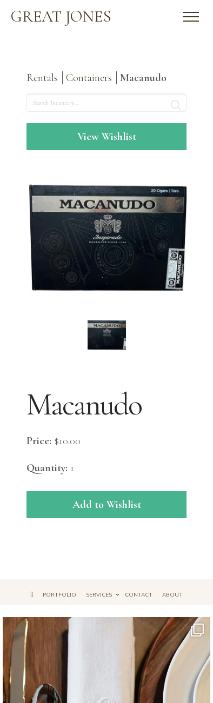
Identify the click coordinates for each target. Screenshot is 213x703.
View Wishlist (106, 136)
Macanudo (143, 77)
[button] (190, 16)
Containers (89, 77)
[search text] (106, 102)
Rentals (42, 77)
